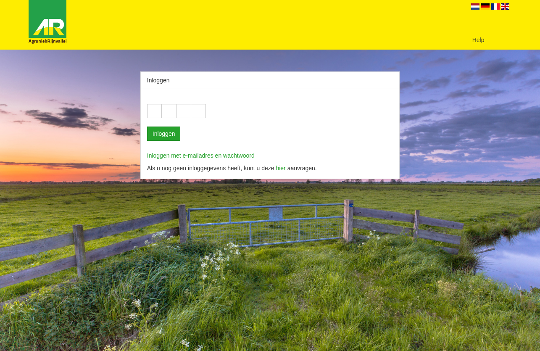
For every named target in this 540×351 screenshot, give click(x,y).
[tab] (270, 155)
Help (478, 40)
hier (280, 168)
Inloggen (164, 133)
